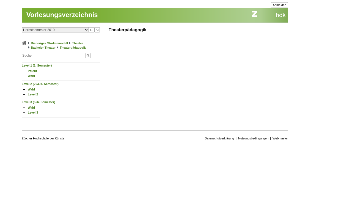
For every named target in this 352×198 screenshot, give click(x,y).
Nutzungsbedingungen (253, 138)
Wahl (31, 76)
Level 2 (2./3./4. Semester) (40, 84)
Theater (77, 43)
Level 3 (33, 112)
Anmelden (279, 5)
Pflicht (32, 71)
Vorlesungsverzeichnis (62, 14)
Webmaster (280, 138)
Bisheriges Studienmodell (49, 43)
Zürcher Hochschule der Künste (43, 138)
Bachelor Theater (43, 47)
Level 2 (33, 94)
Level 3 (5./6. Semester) (38, 102)
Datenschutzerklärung (219, 138)
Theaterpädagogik (73, 47)
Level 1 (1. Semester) (37, 65)
